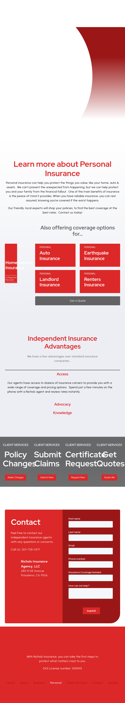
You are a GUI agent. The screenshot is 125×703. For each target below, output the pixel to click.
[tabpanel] (62, 372)
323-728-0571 (31, 533)
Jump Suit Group (106, 691)
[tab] (62, 357)
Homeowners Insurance (19, 248)
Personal (10, 263)
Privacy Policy (62, 695)
